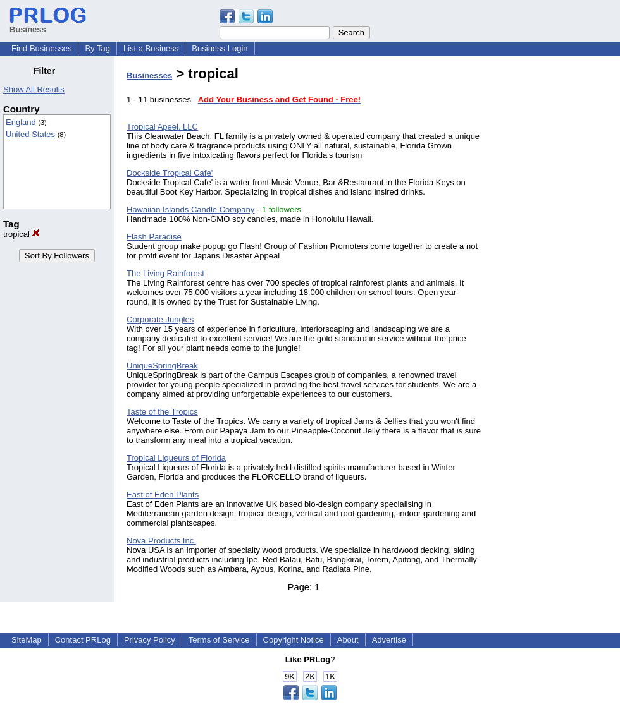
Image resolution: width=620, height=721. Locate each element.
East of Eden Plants (163, 494)
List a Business (150, 48)
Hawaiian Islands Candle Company (190, 209)
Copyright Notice (293, 640)
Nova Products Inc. (161, 540)
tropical (21, 234)
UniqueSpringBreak (162, 365)
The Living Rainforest (165, 273)
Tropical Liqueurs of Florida (176, 458)
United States (30, 134)
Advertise (389, 640)
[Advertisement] (555, 255)
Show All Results (34, 89)
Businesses (149, 75)
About (348, 640)
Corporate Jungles (160, 319)
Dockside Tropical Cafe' (170, 173)
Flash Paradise (154, 236)
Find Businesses (41, 48)
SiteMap (26, 640)
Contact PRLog (83, 640)
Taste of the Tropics (162, 411)
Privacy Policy (149, 640)
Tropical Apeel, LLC (162, 126)
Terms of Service (219, 640)
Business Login (219, 48)
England (21, 122)
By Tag (97, 48)
